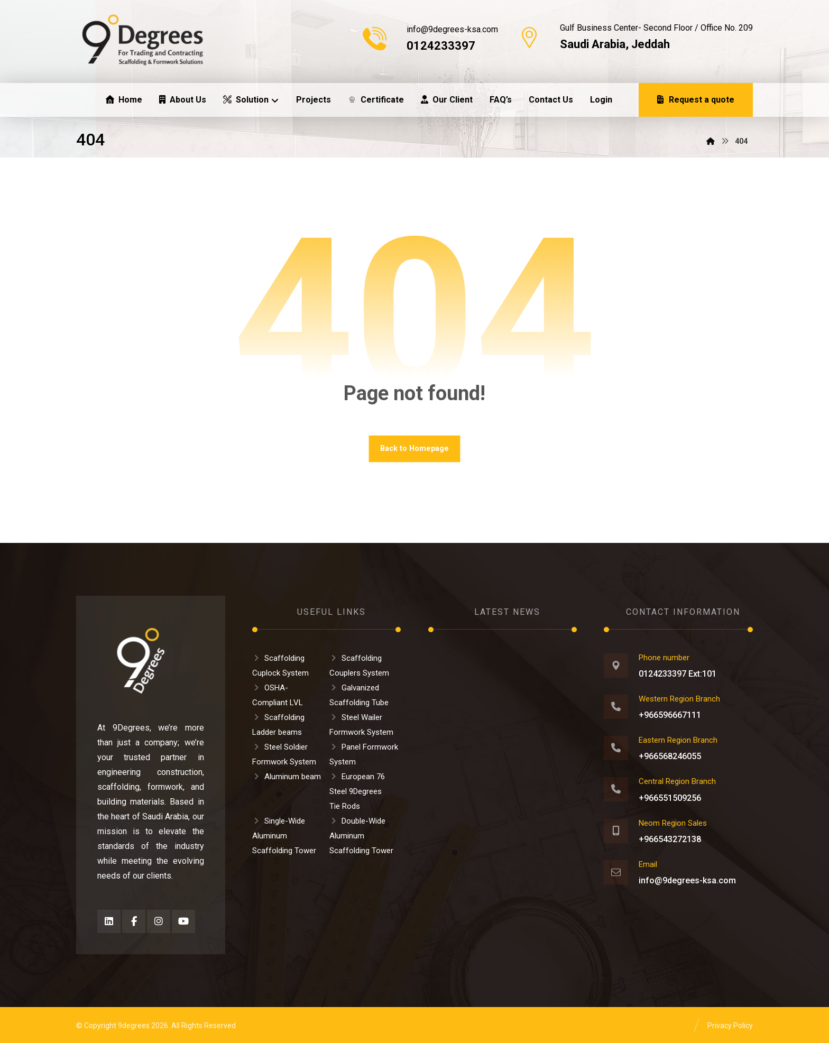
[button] (109, 921)
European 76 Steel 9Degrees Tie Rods (357, 791)
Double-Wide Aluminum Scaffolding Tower (361, 835)
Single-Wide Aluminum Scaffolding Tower (284, 835)
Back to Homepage (414, 448)
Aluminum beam (286, 776)
